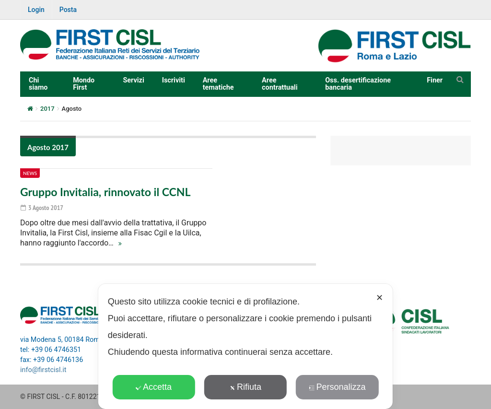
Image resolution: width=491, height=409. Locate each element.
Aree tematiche (218, 83)
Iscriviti (173, 80)
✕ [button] (379, 298)
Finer (435, 80)
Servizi (133, 80)
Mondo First (83, 83)
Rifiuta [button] (245, 387)
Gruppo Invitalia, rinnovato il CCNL (105, 192)
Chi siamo (38, 83)
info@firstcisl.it (43, 370)
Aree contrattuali (279, 83)
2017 (47, 108)
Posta (68, 9)
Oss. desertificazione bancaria (358, 83)
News (30, 173)
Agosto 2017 (48, 147)
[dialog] (245, 346)
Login (36, 9)
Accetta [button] (154, 387)
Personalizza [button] (337, 387)
